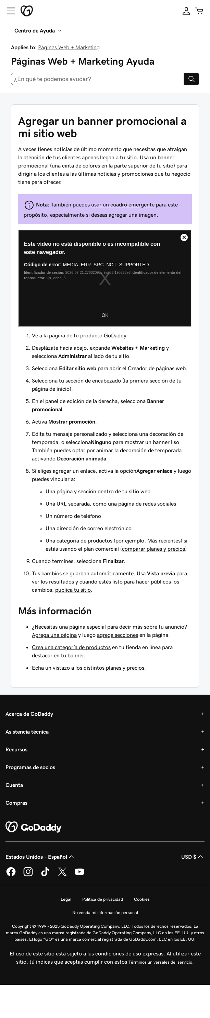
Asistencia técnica (27, 731)
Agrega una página (54, 635)
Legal (66, 899)
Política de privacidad (102, 899)
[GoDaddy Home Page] (33, 827)
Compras (16, 802)
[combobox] (97, 79)
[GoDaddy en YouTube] (79, 875)
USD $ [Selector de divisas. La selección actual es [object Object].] (193, 857)
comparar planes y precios (153, 548)
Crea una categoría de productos (71, 647)
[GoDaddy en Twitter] (62, 875)
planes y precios (125, 667)
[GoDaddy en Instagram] (28, 875)
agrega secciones (117, 635)
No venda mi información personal (105, 912)
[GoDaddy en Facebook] (10, 875)
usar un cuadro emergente (123, 204)
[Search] (191, 79)
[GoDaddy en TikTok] (45, 875)
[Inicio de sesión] (186, 10)
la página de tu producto (73, 335)
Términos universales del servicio (160, 962)
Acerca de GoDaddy (29, 713)
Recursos (16, 749)
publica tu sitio (73, 589)
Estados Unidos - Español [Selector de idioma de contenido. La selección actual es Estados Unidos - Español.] (40, 857)
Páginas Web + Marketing (69, 47)
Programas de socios (30, 767)
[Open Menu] (8, 11)
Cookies (142, 899)
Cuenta (14, 785)
